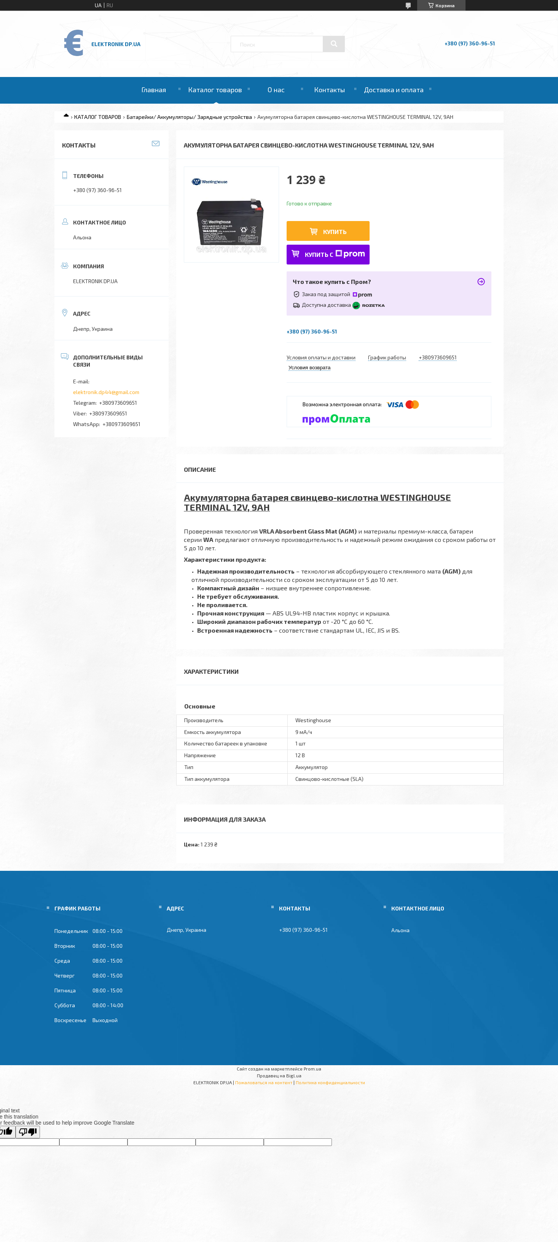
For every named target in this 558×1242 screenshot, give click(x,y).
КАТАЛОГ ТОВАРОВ (97, 117)
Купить (335, 231)
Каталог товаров (215, 89)
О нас (276, 89)
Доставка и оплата (394, 89)
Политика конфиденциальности (330, 1082)
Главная (153, 89)
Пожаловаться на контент (263, 1082)
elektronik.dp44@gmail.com (106, 392)
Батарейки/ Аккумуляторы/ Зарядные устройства (189, 117)
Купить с (335, 254)
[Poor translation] (28, 1132)
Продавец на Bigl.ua (279, 1075)
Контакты (329, 89)
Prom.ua (312, 1068)
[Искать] (334, 44)
